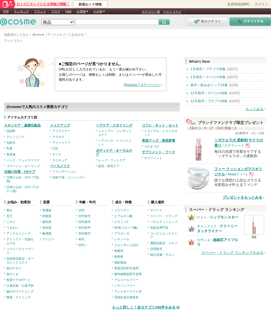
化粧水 (10, 142)
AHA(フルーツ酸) (125, 227)
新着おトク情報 (90, 4)
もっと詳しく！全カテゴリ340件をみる (144, 307)
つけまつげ (151, 146)
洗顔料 (10, 131)
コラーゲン (121, 210)
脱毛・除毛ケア (108, 166)
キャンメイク (207, 226)
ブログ (55, 11)
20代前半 (84, 216)
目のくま (12, 274)
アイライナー (61, 131)
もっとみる (255, 109)
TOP (6, 11)
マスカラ (58, 136)
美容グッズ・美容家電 (158, 141)
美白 (9, 210)
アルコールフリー (126, 279)
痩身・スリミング (18, 297)
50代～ (83, 245)
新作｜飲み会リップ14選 (209, 85)
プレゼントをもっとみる (242, 197)
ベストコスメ (172, 11)
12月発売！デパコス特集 (209, 93)
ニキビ (10, 221)
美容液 (10, 154)
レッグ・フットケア (112, 160)
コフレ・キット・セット (160, 125)
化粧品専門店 (159, 227)
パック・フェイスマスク (23, 160)
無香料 (118, 256)
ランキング (21, 11)
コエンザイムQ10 (126, 245)
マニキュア (59, 160)
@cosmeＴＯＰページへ (142, 85)
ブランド (40, 11)
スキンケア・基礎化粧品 (22, 125)
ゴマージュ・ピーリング (23, 166)
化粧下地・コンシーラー (69, 177)
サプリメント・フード (158, 152)
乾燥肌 (46, 216)
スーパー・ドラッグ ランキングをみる (232, 253)
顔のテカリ (14, 268)
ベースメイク (60, 166)
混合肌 (46, 227)
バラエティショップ (164, 221)
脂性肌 (46, 221)
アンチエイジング (18, 233)
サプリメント (153, 158)
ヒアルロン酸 (123, 216)
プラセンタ (121, 233)
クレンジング (15, 136)
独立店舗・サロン (162, 254)
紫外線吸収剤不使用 (128, 274)
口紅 (55, 148)
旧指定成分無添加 (126, 297)
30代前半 (84, 227)
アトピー (48, 239)
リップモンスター (224, 217)
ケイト (202, 217)
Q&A (68, 11)
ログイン (261, 4)
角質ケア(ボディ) (18, 279)
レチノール (121, 239)
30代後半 (84, 233)
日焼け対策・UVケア (19, 172)
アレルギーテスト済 (128, 291)
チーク (56, 154)
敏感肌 (46, 233)
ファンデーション (64, 171)
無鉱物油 (120, 262)
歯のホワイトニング (20, 291)
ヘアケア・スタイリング (114, 125)
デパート (156, 210)
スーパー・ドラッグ (164, 216)
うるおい (12, 227)
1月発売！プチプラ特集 (208, 69)
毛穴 (9, 216)
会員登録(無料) (238, 4)
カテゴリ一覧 (151, 11)
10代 (81, 210)
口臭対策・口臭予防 (20, 285)
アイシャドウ (61, 142)
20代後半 (84, 221)
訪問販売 (156, 249)
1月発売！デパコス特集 (208, 77)
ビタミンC (121, 221)
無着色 (118, 250)
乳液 (9, 148)
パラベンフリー (125, 285)
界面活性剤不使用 (126, 268)
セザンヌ (203, 240)
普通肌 (46, 210)
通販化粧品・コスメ (164, 243)
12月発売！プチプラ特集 (209, 101)
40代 (81, 239)
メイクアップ (60, 125)
